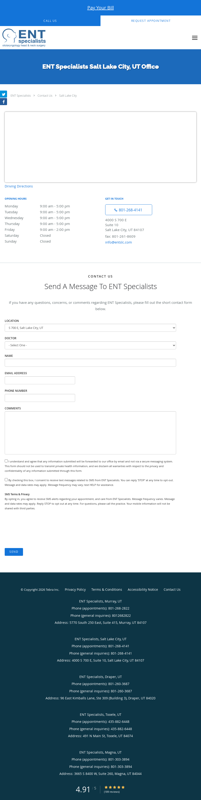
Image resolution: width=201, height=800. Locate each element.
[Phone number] (128, 209)
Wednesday (46, 217)
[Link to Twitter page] (3, 94)
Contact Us (45, 95)
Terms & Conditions (106, 589)
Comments (13, 408)
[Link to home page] (23, 37)
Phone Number (16, 391)
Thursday (46, 223)
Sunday (46, 241)
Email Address (16, 373)
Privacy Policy (75, 589)
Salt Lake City (68, 95)
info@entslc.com (118, 242)
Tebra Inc (52, 589)
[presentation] (40, 529)
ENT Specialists (21, 95)
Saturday (46, 235)
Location (12, 321)
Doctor (10, 338)
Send (13, 552)
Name (9, 356)
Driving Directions (19, 186)
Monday (46, 206)
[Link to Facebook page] (3, 101)
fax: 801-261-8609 (120, 236)
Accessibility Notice (143, 589)
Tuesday (46, 212)
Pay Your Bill (100, 7)
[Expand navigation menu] (194, 38)
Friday (46, 229)
